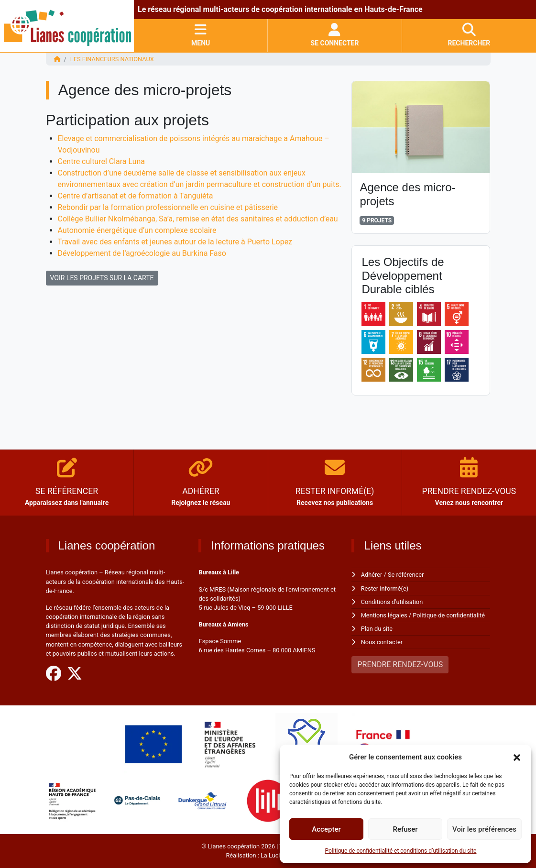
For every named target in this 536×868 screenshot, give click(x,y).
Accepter (326, 829)
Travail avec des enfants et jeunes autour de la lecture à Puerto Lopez (175, 241)
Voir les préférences (484, 829)
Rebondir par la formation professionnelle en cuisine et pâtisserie (168, 207)
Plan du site (377, 628)
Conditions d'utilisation (392, 601)
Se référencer (406, 574)
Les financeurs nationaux (112, 59)
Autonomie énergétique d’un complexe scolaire (137, 230)
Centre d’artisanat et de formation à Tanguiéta (136, 195)
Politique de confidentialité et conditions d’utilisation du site (401, 850)
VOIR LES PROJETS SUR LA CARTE (102, 278)
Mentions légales (384, 615)
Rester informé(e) (385, 588)
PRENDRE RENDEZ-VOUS (400, 664)
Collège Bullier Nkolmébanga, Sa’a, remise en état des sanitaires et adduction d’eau (198, 218)
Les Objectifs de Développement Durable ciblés (402, 275)
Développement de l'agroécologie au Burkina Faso (142, 253)
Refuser (405, 829)
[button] (517, 757)
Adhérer (372, 574)
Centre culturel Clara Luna (101, 161)
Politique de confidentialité (449, 615)
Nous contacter (382, 642)
